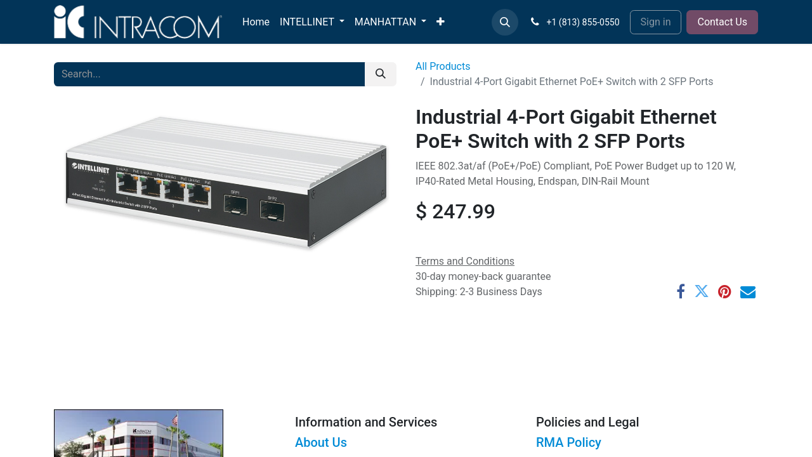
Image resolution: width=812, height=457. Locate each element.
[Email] (748, 291)
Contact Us (722, 22)
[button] (505, 22)
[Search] (380, 74)
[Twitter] (701, 291)
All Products (443, 66)
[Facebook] (680, 291)
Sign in (656, 22)
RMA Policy (568, 442)
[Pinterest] (724, 291)
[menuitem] (256, 22)
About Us (321, 442)
